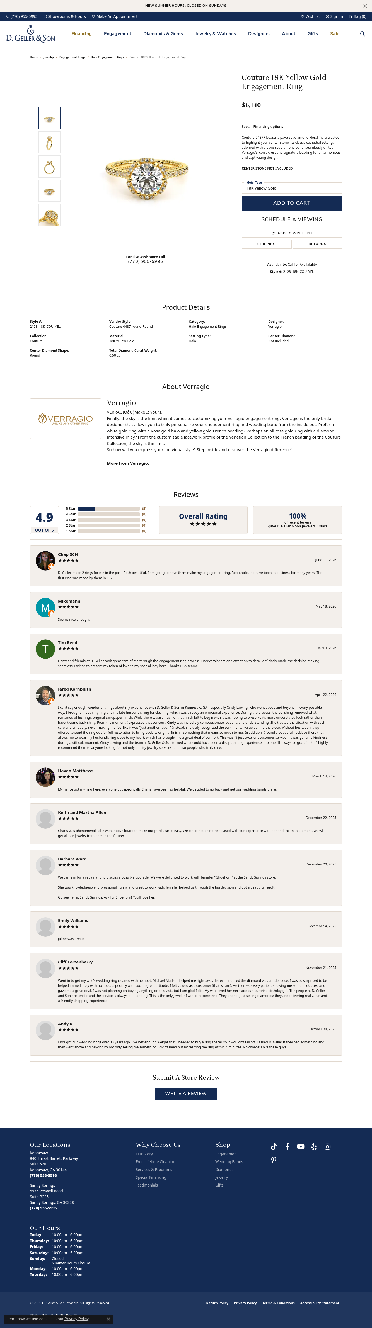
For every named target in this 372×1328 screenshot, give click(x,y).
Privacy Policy (245, 1303)
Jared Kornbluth (74, 689)
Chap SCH (68, 554)
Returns (318, 244)
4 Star (71, 514)
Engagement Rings (72, 57)
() (144, 508)
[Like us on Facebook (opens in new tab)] (287, 1146)
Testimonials (147, 1185)
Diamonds (224, 1169)
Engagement (117, 34)
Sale (334, 34)
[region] (147, 166)
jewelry (49, 57)
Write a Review (186, 1094)
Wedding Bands (229, 1161)
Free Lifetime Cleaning (155, 1161)
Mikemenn (69, 601)
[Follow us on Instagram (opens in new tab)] (327, 1146)
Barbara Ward (72, 859)
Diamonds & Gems (163, 34)
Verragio (275, 326)
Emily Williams (73, 920)
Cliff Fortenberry (75, 962)
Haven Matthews (75, 770)
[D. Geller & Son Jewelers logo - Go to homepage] (31, 34)
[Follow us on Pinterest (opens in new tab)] (273, 1160)
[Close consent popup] (108, 1319)
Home (34, 57)
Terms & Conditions (278, 1303)
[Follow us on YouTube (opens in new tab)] (300, 1146)
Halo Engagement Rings (107, 57)
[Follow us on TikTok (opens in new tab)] (273, 1146)
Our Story (144, 1153)
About (288, 34)
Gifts (313, 34)
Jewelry (221, 1177)
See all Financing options (262, 126)
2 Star (71, 525)
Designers (259, 34)
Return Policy (217, 1303)
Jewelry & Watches (215, 34)
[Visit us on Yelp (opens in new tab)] (314, 1146)
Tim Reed (67, 642)
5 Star (71, 508)
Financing (81, 34)
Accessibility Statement (319, 1303)
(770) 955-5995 (145, 262)
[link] (22, 16)
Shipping (266, 244)
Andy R (65, 1023)
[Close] (365, 6)
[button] (310, 16)
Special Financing (151, 1177)
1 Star (71, 531)
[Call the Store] (43, 1175)
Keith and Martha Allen (82, 812)
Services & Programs (154, 1169)
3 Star (71, 519)
